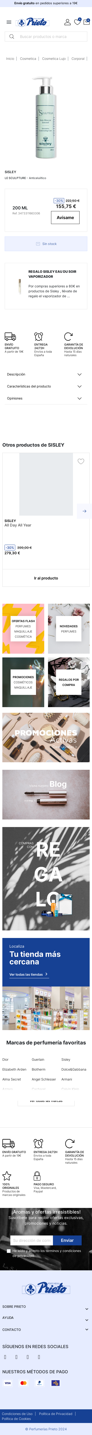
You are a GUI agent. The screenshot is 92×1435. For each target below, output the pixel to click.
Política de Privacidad (55, 1414)
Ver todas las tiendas (29, 974)
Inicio (10, 59)
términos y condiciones (63, 1251)
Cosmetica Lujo (54, 59)
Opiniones (14, 398)
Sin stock (46, 243)
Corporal (78, 59)
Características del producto (29, 386)
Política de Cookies (16, 1419)
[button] (87, 22)
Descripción (16, 374)
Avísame (65, 217)
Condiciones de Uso (17, 1414)
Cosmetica (28, 59)
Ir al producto (46, 578)
